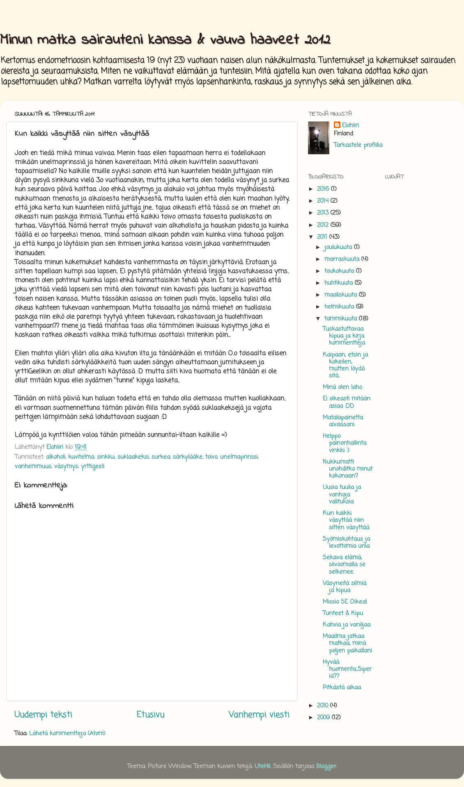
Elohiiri (350, 125)
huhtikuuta (339, 283)
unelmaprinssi (239, 457)
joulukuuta (339, 247)
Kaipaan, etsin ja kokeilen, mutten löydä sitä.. (345, 365)
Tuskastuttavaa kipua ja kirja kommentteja (344, 336)
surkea (161, 457)
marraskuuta (342, 259)
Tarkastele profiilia (358, 145)
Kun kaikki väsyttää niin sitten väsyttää (346, 520)
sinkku (106, 457)
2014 (324, 201)
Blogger (326, 766)
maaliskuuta (341, 295)
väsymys (66, 466)
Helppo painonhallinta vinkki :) (344, 443)
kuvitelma (81, 457)
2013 (324, 212)
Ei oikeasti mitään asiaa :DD (346, 402)
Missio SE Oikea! (345, 601)
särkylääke (187, 457)
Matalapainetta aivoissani (343, 421)
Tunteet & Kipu (343, 613)
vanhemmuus (33, 466)
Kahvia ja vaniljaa (346, 624)
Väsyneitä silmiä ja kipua (344, 587)
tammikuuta (341, 318)
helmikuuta (340, 306)
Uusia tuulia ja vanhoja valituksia (342, 494)
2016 (324, 189)
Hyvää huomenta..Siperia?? (347, 669)
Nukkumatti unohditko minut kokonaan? (347, 469)
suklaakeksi (133, 457)
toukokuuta (340, 271)
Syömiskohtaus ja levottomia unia (346, 543)
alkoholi (55, 457)
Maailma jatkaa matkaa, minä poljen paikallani (347, 643)
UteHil (262, 766)
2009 (324, 717)
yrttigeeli (92, 466)
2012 (324, 225)
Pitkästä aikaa (342, 687)
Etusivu (150, 715)
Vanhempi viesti (259, 715)
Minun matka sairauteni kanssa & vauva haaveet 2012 (165, 40)
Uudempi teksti (43, 715)
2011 (323, 237)
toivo (211, 457)
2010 (323, 705)
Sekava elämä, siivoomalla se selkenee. (344, 565)
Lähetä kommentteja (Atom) (67, 733)
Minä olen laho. (343, 387)
